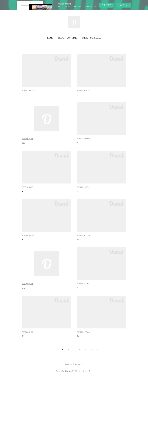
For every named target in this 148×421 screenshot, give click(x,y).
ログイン (123, 5)
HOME (50, 38)
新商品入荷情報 (84, 374)
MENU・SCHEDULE (91, 38)
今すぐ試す (106, 5)
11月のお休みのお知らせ (33, 206)
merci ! (25, 374)
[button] (50, 38)
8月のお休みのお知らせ (32, 262)
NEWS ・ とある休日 (67, 38)
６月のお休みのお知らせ (88, 318)
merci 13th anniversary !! (33, 318)
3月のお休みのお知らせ (87, 94)
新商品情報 (27, 94)
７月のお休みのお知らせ (88, 262)
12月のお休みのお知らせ (88, 150)
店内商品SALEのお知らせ (33, 150)
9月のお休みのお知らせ (87, 206)
